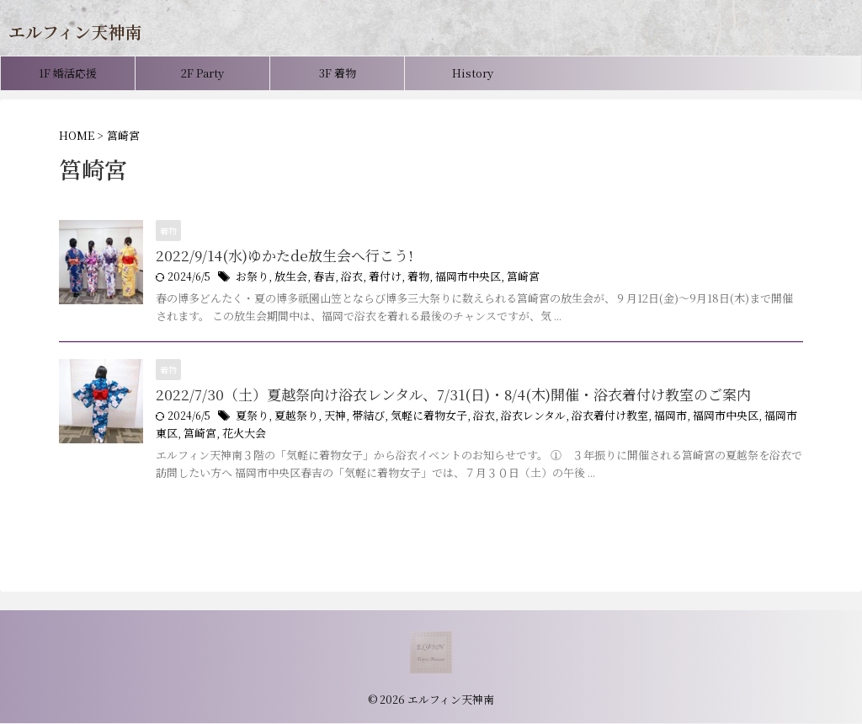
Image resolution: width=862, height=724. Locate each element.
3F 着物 (337, 73)
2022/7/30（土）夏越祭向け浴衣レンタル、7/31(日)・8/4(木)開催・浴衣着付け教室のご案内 (436, 396)
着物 (406, 278)
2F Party (202, 73)
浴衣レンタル (513, 418)
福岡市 (641, 418)
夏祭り (251, 418)
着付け (375, 278)
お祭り (251, 278)
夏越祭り (292, 418)
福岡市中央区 (453, 278)
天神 (328, 418)
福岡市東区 (754, 418)
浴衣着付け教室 (585, 418)
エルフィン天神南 (74, 31)
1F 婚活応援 (68, 73)
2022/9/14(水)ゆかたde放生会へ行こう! (276, 255)
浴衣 (344, 278)
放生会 (287, 278)
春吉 (318, 278)
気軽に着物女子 (415, 418)
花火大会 (202, 435)
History (472, 73)
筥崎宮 (504, 278)
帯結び (359, 418)
